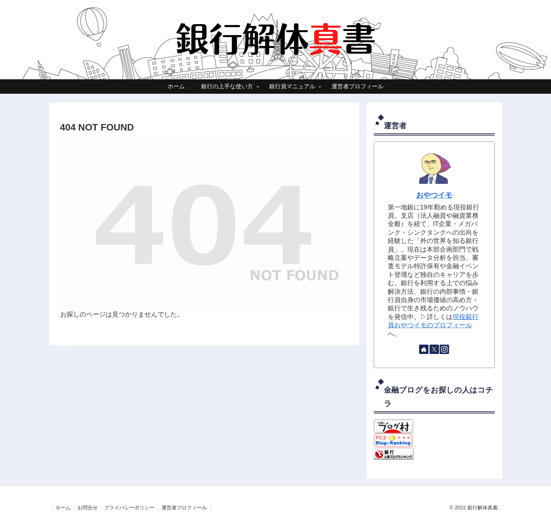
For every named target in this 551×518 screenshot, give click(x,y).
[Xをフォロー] (434, 349)
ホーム (63, 507)
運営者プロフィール (187, 507)
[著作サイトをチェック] (423, 349)
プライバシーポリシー (132, 507)
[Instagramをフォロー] (444, 349)
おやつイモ (434, 195)
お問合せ (89, 507)
